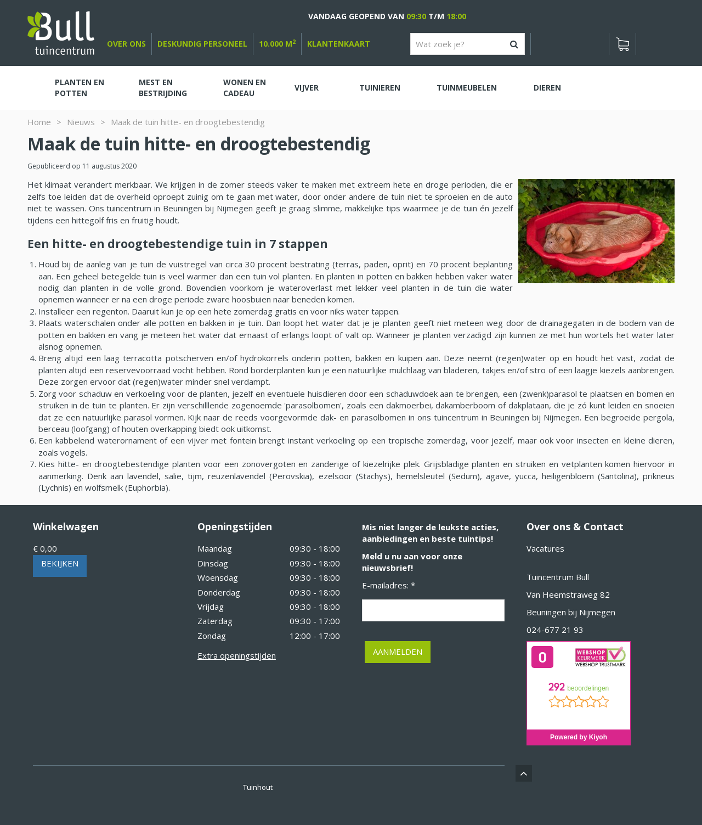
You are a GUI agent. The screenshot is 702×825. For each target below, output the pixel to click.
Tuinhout (258, 787)
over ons (126, 43)
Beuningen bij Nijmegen (570, 612)
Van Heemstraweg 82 (568, 594)
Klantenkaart (338, 43)
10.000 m (277, 43)
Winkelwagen (66, 526)
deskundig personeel (202, 43)
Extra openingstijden (236, 655)
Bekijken (59, 563)
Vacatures (545, 548)
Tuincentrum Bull (557, 576)
